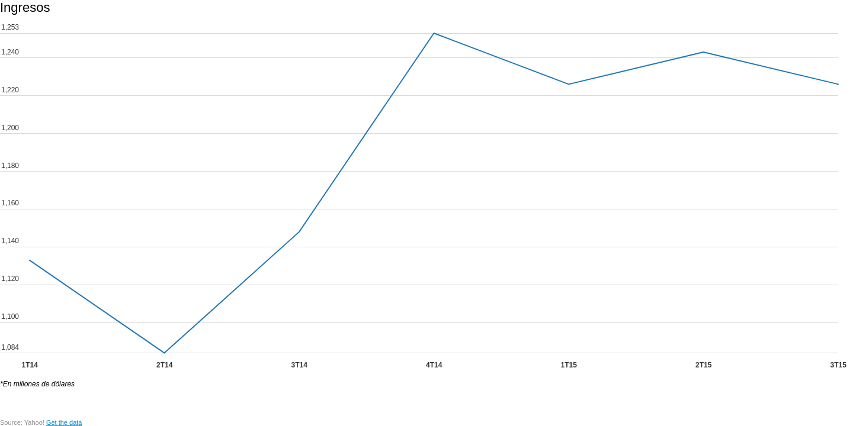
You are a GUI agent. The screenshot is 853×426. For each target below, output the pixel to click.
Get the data (64, 422)
